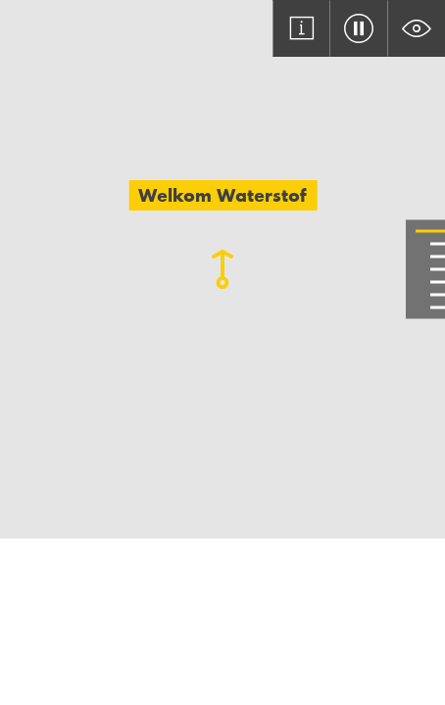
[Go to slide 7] (437, 307)
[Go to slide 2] (437, 244)
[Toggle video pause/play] (358, 28)
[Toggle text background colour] (416, 28)
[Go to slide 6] (437, 295)
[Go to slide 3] (437, 257)
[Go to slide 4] (437, 269)
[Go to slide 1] (430, 231)
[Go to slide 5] (437, 282)
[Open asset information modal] (301, 28)
